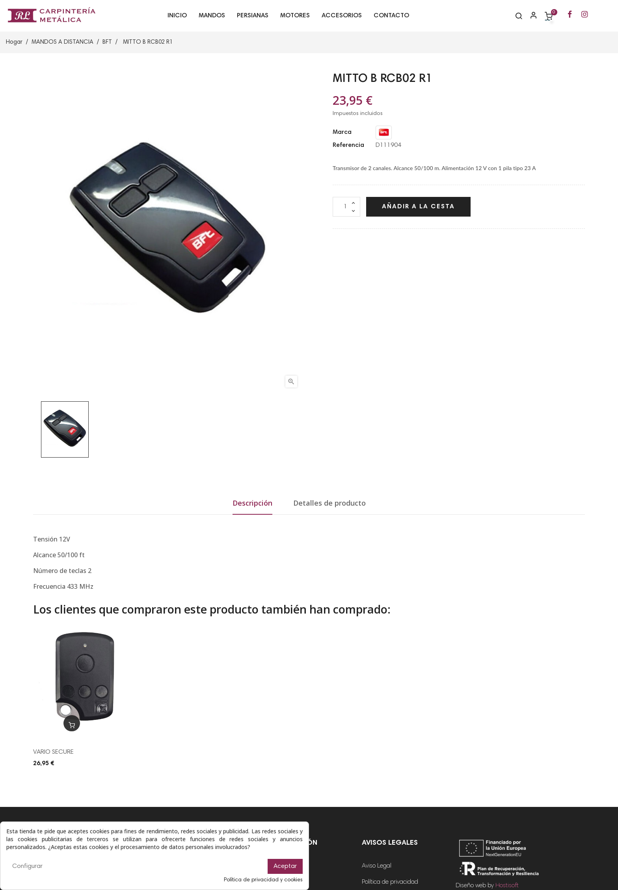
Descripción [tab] (252, 503)
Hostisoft (507, 886)
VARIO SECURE (53, 752)
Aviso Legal (376, 866)
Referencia (348, 145)
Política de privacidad (390, 882)
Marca (342, 132)
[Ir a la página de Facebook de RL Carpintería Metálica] (570, 15)
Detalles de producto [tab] (329, 503)
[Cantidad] (346, 207)
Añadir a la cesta (418, 207)
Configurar (27, 866)
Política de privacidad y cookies (263, 880)
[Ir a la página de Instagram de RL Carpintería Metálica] (584, 15)
